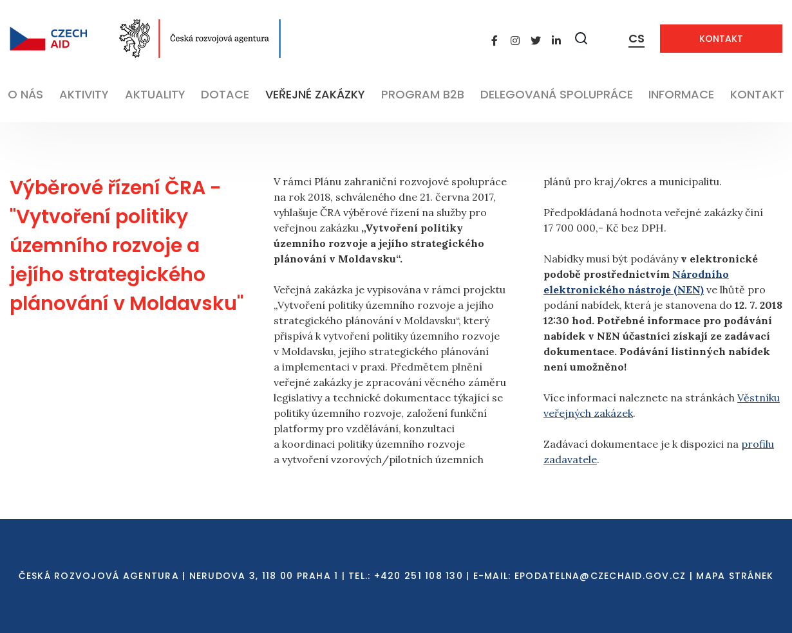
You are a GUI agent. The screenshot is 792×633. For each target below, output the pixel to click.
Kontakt (721, 38)
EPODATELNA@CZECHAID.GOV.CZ (600, 575)
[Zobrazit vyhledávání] (581, 38)
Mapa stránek (734, 575)
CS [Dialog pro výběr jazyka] (636, 38)
